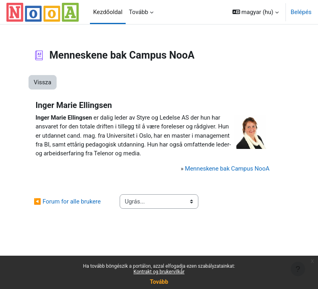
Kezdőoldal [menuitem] (107, 12)
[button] (255, 12)
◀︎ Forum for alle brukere (67, 201)
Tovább (159, 282)
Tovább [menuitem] (138, 12)
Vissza (42, 82)
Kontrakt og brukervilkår (159, 272)
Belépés (301, 12)
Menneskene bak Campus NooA (227, 168)
